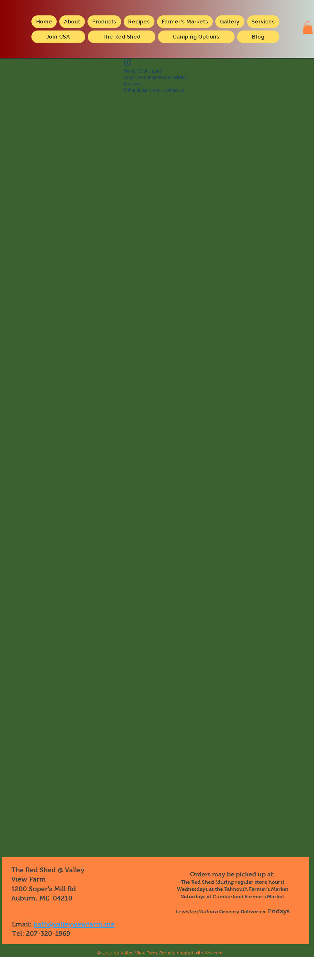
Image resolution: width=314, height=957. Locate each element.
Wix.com (213, 952)
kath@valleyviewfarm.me (74, 924)
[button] (307, 27)
